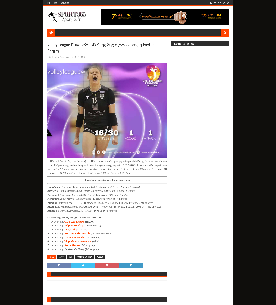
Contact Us (65, 2)
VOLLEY (100, 257)
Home (49, 2)
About (56, 2)
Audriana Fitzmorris (77, 233)
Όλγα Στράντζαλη (74, 221)
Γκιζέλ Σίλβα (71, 229)
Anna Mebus (72, 245)
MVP (70, 257)
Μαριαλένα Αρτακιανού (78, 241)
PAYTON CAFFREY (84, 257)
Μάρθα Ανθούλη (73, 225)
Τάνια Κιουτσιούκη (75, 237)
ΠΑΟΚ (61, 257)
